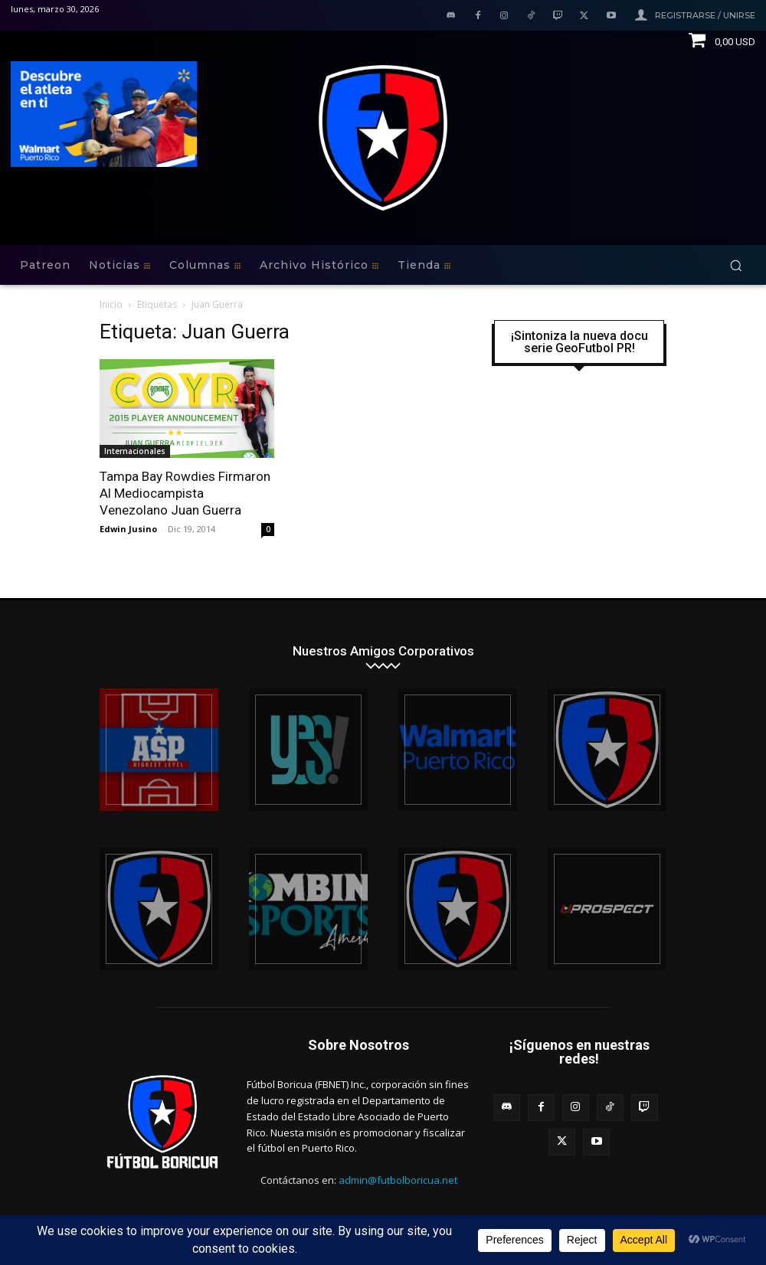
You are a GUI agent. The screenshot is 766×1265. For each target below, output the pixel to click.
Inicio (111, 304)
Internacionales (134, 451)
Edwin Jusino (128, 528)
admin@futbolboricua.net (398, 1180)
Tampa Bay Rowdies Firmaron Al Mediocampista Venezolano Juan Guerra (185, 493)
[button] (735, 265)
